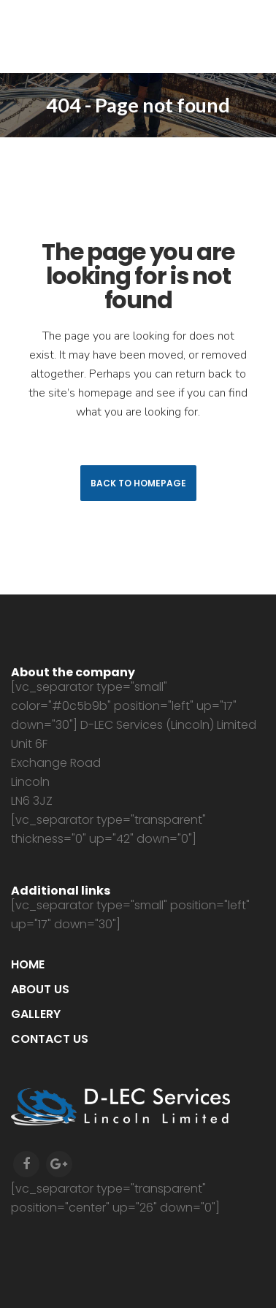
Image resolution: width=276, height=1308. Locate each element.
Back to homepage (138, 483)
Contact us (49, 1038)
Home (28, 964)
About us (40, 989)
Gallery (36, 1014)
